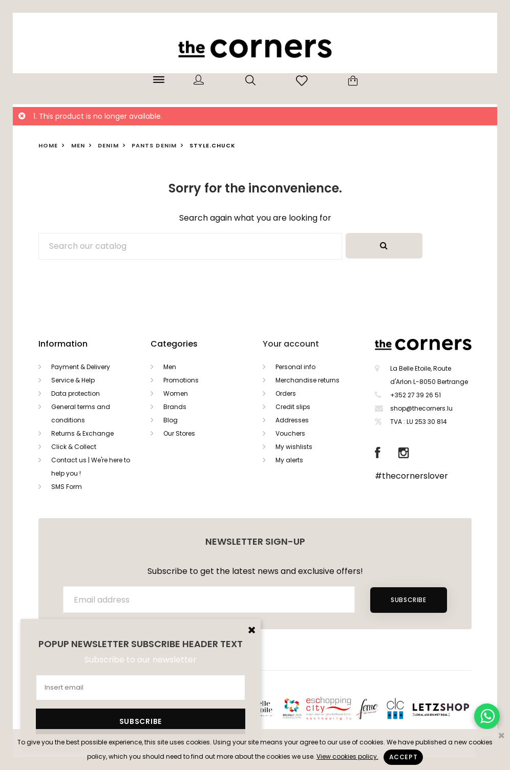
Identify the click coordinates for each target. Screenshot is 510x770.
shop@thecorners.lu (421, 408)
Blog (170, 420)
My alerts (289, 460)
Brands (174, 406)
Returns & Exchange (82, 433)
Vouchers (290, 433)
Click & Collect (73, 446)
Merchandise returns (307, 380)
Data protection (75, 393)
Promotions (181, 380)
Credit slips (292, 406)
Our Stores (179, 433)
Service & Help (73, 380)
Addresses (292, 420)
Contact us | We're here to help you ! (90, 467)
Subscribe (408, 599)
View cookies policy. (347, 756)
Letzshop (453, 708)
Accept (403, 757)
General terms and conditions (80, 413)
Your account (291, 344)
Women (175, 393)
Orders (285, 393)
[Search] (190, 246)
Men (169, 366)
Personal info (295, 366)
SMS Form (66, 486)
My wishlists (293, 446)
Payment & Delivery (80, 366)
